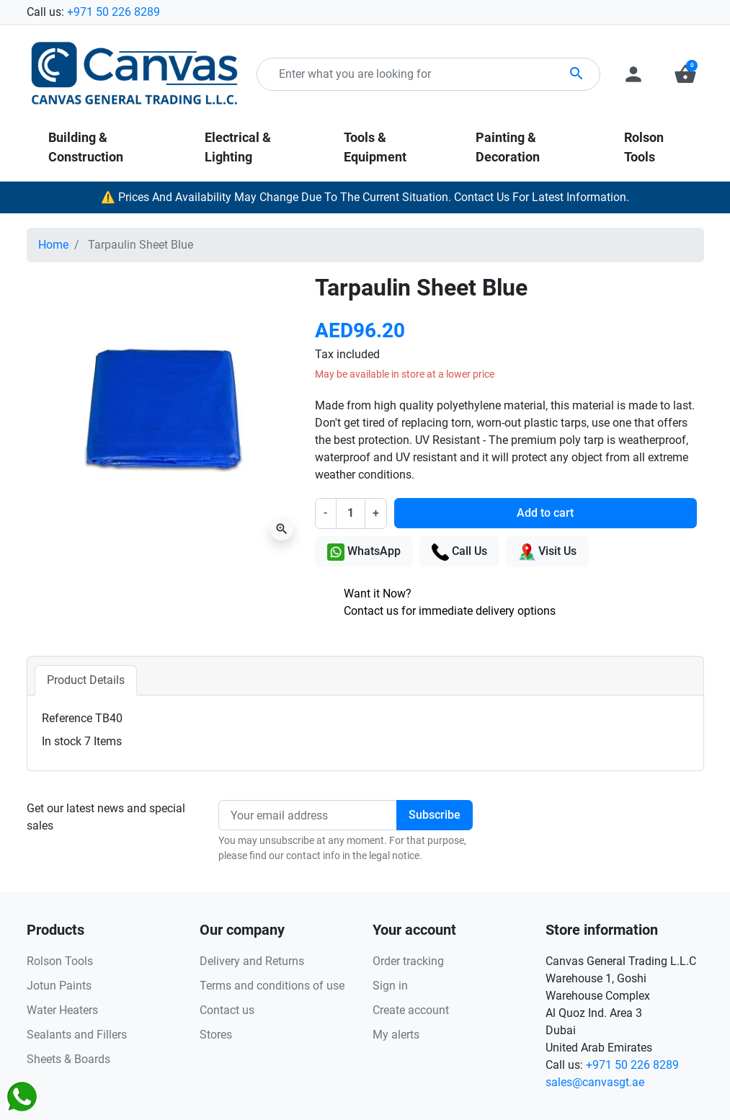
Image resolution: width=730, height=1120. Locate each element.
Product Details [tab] (86, 680)
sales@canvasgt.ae (595, 1082)
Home (53, 245)
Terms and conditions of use (272, 985)
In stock (61, 741)
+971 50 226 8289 (113, 12)
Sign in (390, 985)
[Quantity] (350, 513)
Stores (216, 1034)
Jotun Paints (59, 985)
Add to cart (545, 513)
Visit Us (547, 552)
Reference (67, 718)
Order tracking (408, 961)
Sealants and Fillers (77, 1034)
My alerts (396, 1034)
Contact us (227, 1010)
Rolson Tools (60, 961)
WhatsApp (364, 552)
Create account (411, 1010)
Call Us (459, 552)
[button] (685, 74)
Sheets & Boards (68, 1059)
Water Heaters (62, 1010)
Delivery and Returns (252, 961)
